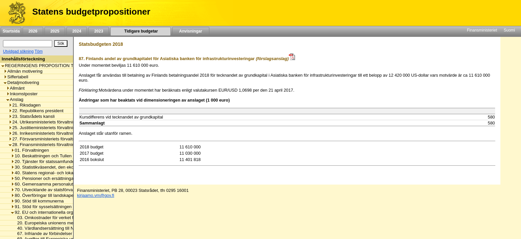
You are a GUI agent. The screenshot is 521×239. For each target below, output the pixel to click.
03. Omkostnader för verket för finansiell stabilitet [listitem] (63, 217)
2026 (33, 31)
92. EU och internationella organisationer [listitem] (53, 212)
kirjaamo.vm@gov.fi (95, 195)
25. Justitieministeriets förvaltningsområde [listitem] (52, 127)
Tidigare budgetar (140, 31)
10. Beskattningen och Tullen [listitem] (41, 155)
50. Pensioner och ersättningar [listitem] (43, 178)
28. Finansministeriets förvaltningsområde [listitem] (51, 144)
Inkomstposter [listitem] (22, 93)
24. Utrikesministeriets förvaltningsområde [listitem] (52, 122)
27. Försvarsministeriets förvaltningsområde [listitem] (53, 138)
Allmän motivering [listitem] (23, 71)
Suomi (509, 30)
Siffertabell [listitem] (16, 76)
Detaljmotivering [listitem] (21, 82)
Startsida (11, 31)
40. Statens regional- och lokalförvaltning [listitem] (53, 172)
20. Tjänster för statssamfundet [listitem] (43, 161)
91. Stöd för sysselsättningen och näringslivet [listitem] (57, 206)
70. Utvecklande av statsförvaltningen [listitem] (49, 189)
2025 (54, 31)
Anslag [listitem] (15, 99)
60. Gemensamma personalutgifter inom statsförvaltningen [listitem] (70, 184)
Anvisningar (190, 31)
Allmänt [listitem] (15, 88)
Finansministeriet (482, 30)
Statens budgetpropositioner (91, 12)
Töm (39, 51)
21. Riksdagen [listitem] (25, 105)
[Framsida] (14, 13)
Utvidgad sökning (18, 51)
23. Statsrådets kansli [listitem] (31, 116)
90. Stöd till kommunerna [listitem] (37, 201)
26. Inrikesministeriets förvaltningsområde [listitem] (51, 133)
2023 (98, 31)
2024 (76, 31)
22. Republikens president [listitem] (36, 110)
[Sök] (27, 43)
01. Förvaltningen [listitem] (30, 150)
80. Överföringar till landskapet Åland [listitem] (49, 195)
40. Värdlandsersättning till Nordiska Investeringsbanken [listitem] (71, 228)
